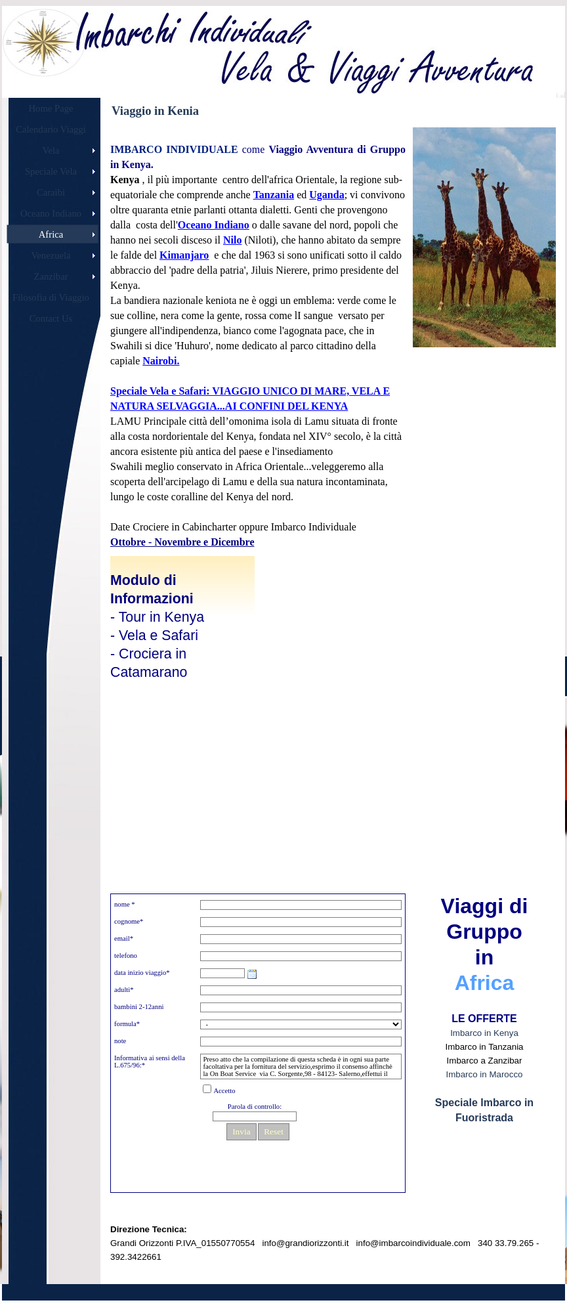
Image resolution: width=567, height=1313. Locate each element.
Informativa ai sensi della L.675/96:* (149, 1061)
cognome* (128, 921)
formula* (127, 1023)
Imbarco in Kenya (484, 1033)
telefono (125, 955)
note (120, 1040)
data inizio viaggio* (142, 972)
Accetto (224, 1090)
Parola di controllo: (255, 1106)
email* (123, 938)
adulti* (124, 989)
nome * (124, 904)
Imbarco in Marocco (484, 1074)
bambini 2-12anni (138, 1006)
